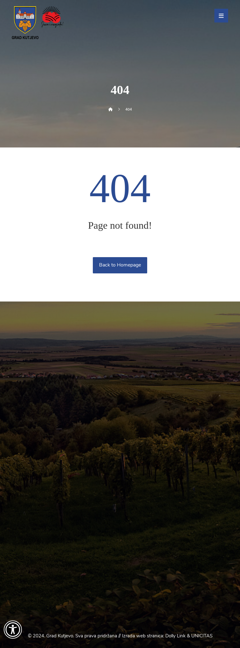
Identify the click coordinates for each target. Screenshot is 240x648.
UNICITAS (201, 636)
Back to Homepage (120, 265)
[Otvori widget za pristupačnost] (13, 630)
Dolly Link (175, 636)
